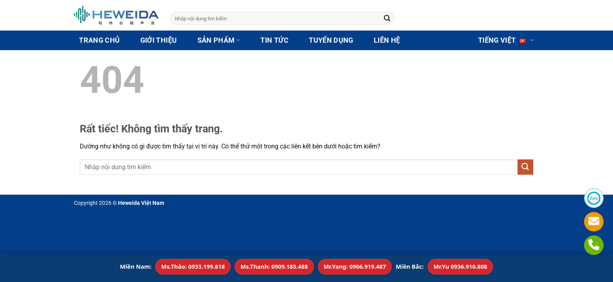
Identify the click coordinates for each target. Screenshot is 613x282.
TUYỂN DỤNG (331, 40)
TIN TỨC (274, 40)
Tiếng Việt (506, 40)
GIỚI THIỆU (158, 40)
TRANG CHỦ (99, 40)
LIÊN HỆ (387, 40)
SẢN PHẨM (218, 40)
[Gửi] (387, 18)
